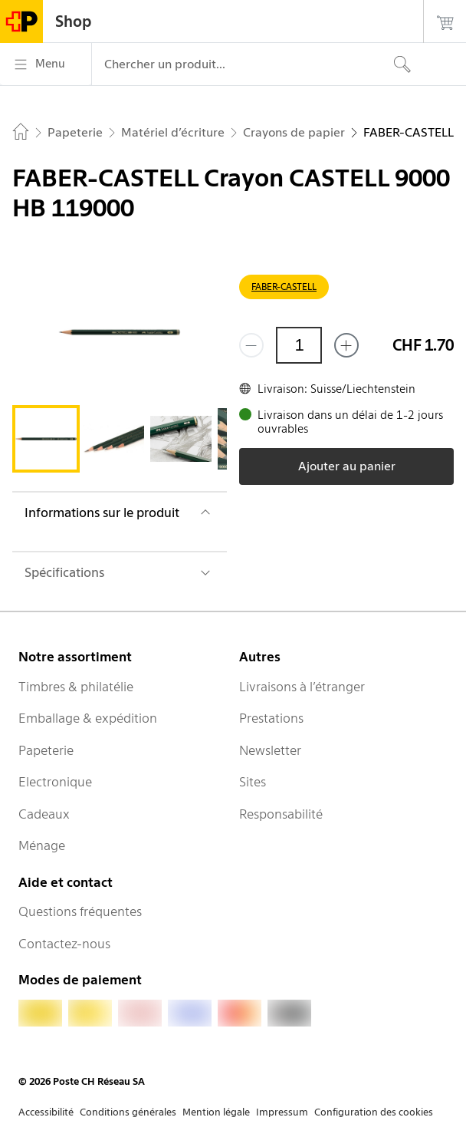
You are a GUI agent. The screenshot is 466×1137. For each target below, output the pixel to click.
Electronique (55, 781)
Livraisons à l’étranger (302, 686)
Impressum (282, 1112)
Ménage (41, 845)
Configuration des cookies (373, 1112)
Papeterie (46, 750)
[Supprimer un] (251, 345)
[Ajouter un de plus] (346, 345)
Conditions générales (128, 1112)
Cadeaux (44, 814)
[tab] (46, 439)
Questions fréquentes (80, 911)
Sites (252, 781)
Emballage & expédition (87, 718)
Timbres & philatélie (75, 686)
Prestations (271, 718)
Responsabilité (281, 814)
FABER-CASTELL (284, 286)
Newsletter (270, 750)
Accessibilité (46, 1112)
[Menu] (45, 64)
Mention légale (216, 1112)
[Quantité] (299, 345)
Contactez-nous (64, 943)
